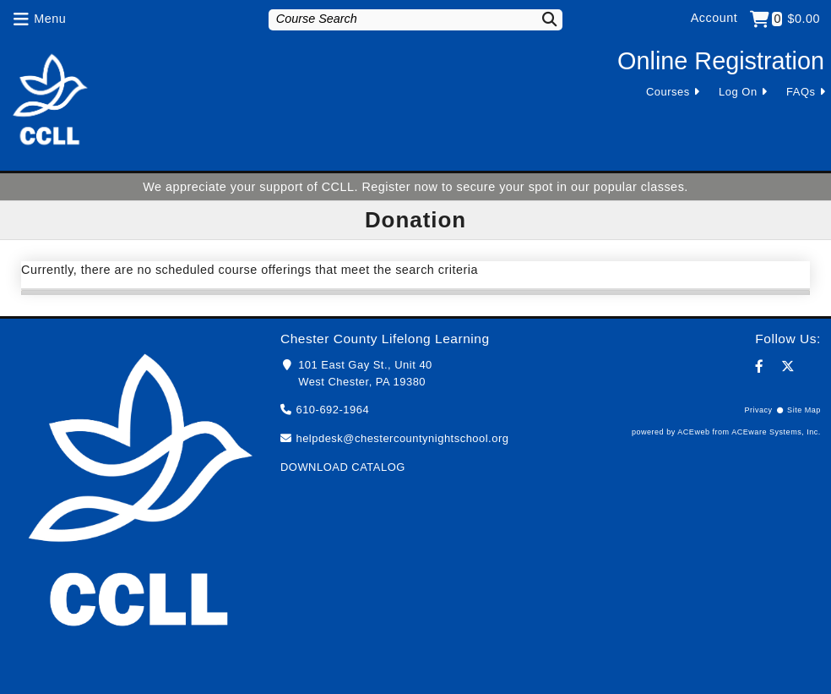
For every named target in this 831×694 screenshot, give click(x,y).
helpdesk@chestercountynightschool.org (402, 438)
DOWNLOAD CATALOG (342, 467)
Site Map (804, 410)
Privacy (758, 410)
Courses (668, 91)
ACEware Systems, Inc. (776, 432)
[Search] (541, 19)
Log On (738, 91)
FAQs (800, 91)
